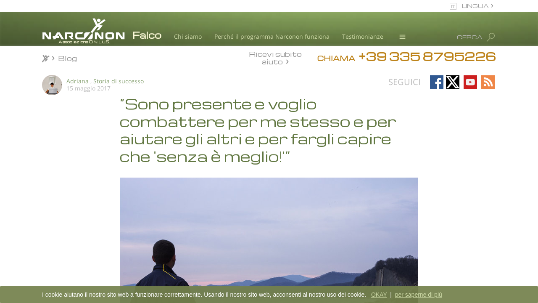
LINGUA (475, 5)
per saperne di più (418, 294)
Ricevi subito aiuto (275, 58)
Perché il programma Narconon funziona (272, 36)
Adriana (77, 81)
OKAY (379, 294)
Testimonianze (362, 36)
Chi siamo (188, 36)
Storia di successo (118, 81)
